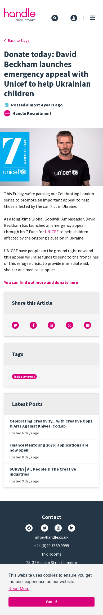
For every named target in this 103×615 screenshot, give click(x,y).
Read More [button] (18, 588)
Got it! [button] (51, 602)
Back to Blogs (17, 40)
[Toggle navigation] (92, 18)
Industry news (24, 376)
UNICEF (52, 231)
